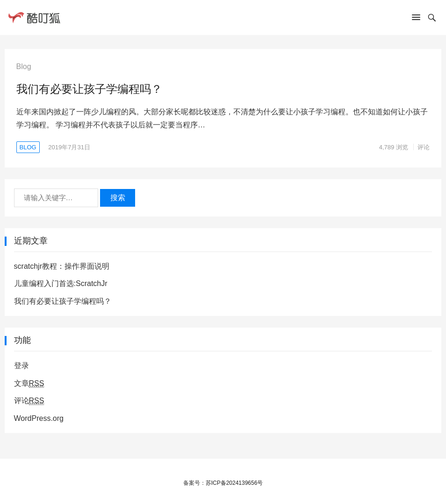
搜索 (117, 198)
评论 (423, 147)
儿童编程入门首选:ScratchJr (61, 283)
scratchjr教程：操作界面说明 (61, 266)
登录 (21, 366)
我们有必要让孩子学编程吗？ (89, 89)
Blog (28, 147)
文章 (29, 383)
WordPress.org (39, 418)
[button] (416, 19)
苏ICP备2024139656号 (234, 483)
